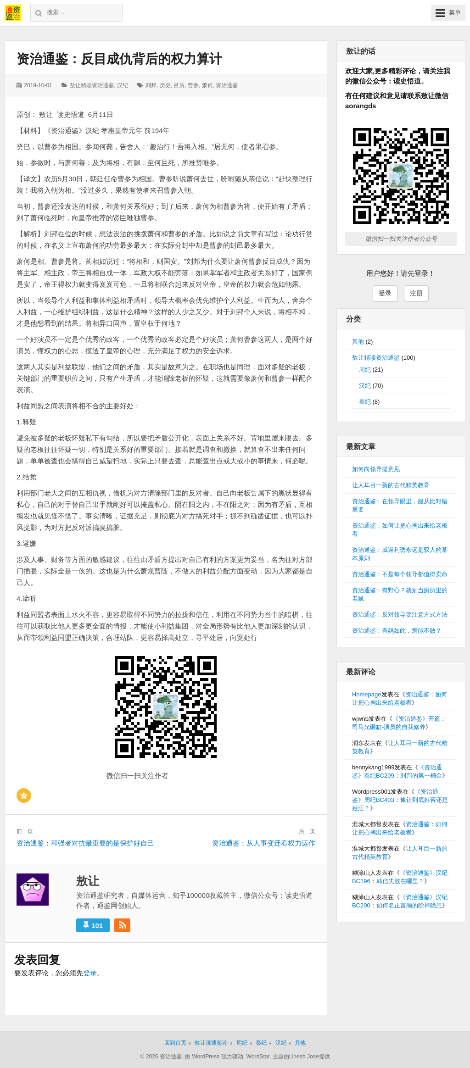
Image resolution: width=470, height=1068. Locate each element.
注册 (416, 293)
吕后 (179, 85)
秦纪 (365, 401)
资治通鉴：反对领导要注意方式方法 (400, 614)
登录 (90, 973)
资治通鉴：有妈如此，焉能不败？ (397, 630)
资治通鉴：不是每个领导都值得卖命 (400, 574)
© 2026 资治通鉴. (161, 1056)
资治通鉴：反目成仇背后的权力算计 (119, 59)
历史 (165, 85)
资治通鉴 (227, 85)
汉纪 (122, 85)
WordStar (257, 1056)
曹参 (193, 85)
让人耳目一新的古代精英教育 (391, 485)
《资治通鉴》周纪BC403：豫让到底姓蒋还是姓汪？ (400, 800)
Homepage (366, 694)
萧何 (207, 85)
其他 (358, 341)
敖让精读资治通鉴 (92, 85)
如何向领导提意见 (376, 469)
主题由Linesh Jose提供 (301, 1056)
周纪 (365, 369)
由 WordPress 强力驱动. (215, 1056)
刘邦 (151, 85)
